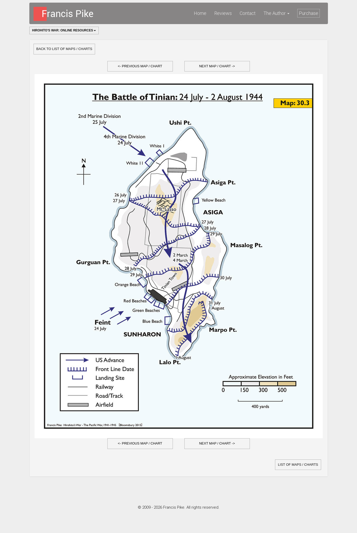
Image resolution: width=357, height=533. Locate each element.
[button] (140, 66)
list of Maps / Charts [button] (298, 465)
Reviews (223, 13)
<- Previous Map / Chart (140, 66)
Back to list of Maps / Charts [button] (64, 49)
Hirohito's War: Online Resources (64, 30)
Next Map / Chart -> (217, 66)
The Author (276, 13)
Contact (248, 13)
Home (200, 13)
